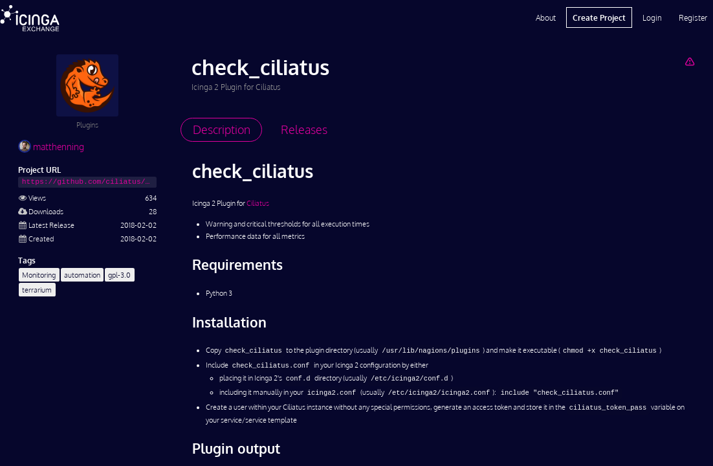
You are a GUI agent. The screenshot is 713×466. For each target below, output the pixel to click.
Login (652, 17)
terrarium (37, 289)
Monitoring (39, 275)
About (546, 17)
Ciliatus (258, 203)
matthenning (51, 146)
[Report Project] (689, 61)
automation (82, 275)
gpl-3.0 (119, 275)
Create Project (599, 17)
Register (693, 17)
